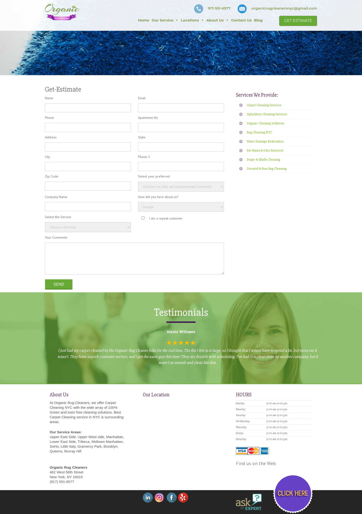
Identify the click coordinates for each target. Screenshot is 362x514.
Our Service (162, 20)
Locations (190, 20)
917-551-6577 (219, 8)
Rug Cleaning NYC (259, 132)
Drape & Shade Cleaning (263, 159)
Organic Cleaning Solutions (265, 123)
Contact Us (241, 20)
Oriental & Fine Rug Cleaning (267, 169)
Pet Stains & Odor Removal (265, 150)
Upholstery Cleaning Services (267, 114)
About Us (215, 20)
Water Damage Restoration (265, 141)
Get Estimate (298, 20)
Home (143, 20)
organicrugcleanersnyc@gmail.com (284, 8)
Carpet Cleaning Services (264, 105)
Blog (258, 20)
